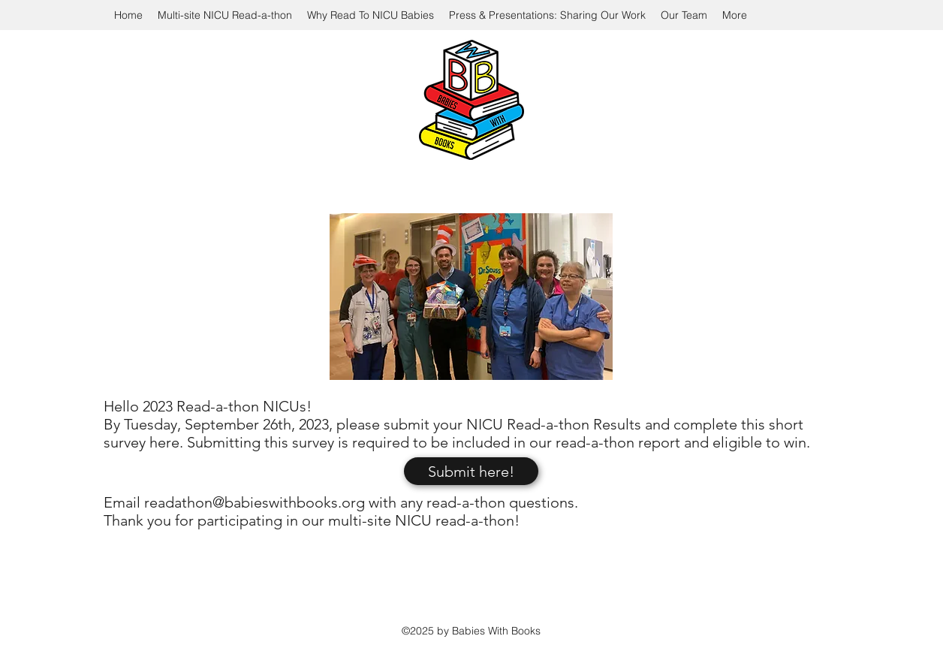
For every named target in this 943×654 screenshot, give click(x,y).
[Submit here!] (471, 471)
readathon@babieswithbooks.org (254, 502)
